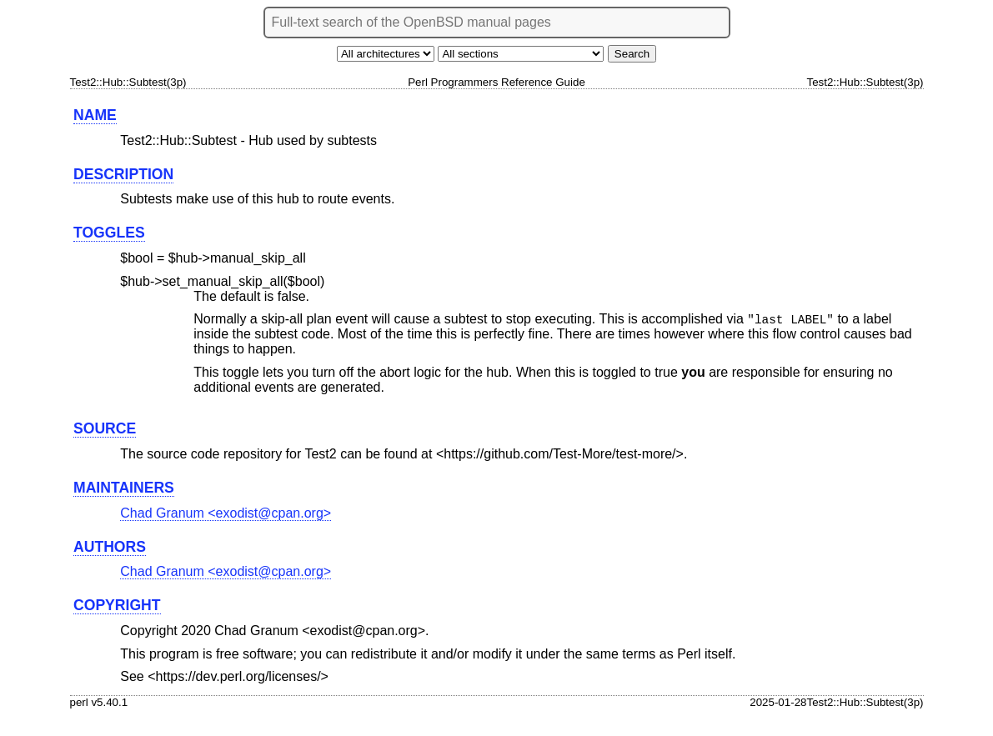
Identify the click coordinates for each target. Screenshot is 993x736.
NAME (95, 115)
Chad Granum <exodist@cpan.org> (225, 514)
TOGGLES (109, 232)
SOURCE (104, 429)
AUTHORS (109, 547)
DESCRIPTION (123, 174)
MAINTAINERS (123, 488)
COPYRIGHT (117, 606)
